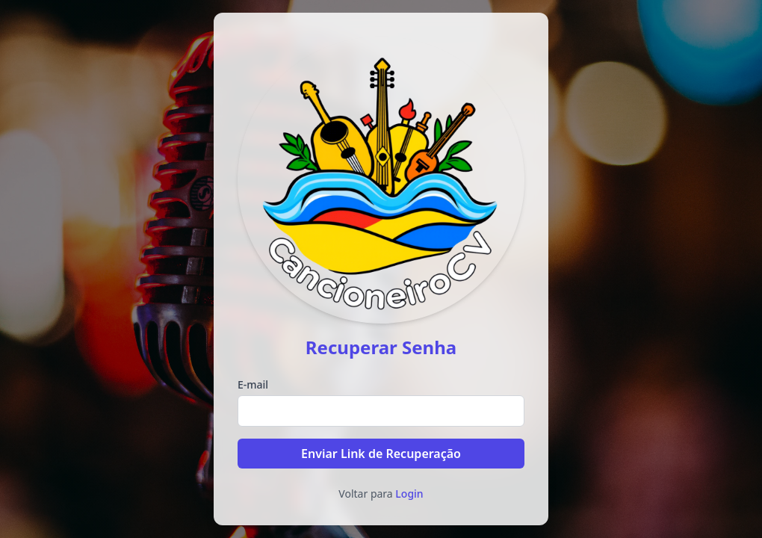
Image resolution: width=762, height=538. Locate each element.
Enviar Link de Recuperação (381, 453)
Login (409, 493)
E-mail (253, 384)
